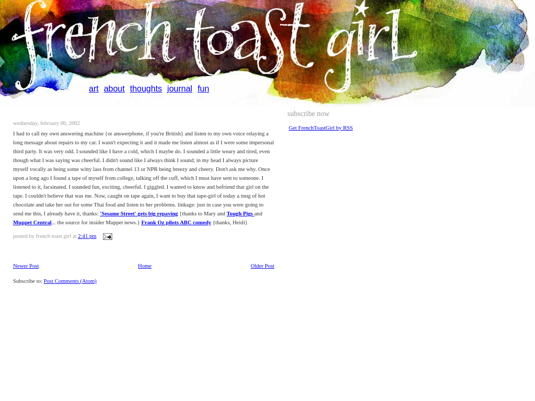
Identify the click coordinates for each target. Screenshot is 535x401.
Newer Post (26, 266)
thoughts (146, 88)
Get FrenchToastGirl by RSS (321, 128)
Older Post (262, 266)
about (114, 88)
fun (203, 88)
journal (179, 88)
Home (145, 266)
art (94, 88)
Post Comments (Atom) (70, 281)
